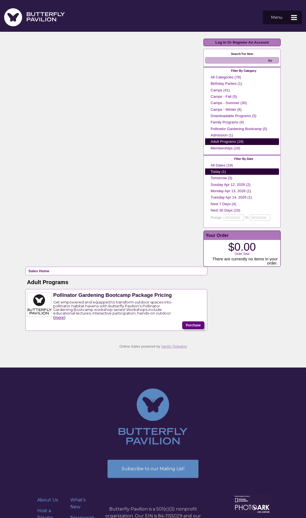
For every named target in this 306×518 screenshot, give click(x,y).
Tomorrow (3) (221, 178)
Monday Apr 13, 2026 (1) (231, 191)
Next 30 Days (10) (225, 210)
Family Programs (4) (227, 122)
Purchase (193, 325)
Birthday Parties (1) (226, 83)
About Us (47, 500)
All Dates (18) (222, 165)
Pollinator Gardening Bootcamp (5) (239, 129)
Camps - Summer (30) (229, 103)
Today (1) (218, 172)
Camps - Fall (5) (224, 96)
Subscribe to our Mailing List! (153, 468)
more (59, 317)
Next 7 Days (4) (223, 204)
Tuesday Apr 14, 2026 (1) (231, 197)
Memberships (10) (225, 148)
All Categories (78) (226, 77)
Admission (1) (222, 135)
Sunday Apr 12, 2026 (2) (231, 185)
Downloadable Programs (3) (233, 116)
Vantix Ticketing (174, 346)
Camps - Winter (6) (226, 109)
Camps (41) (220, 90)
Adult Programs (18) (227, 141)
